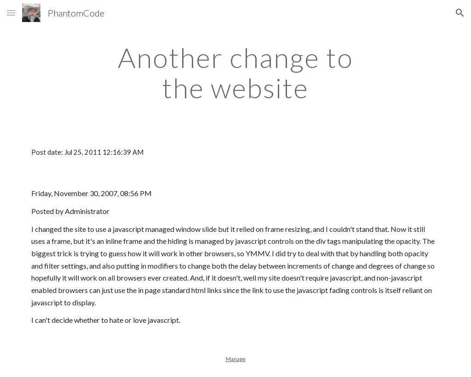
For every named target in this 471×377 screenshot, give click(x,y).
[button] (11, 12)
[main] (235, 73)
